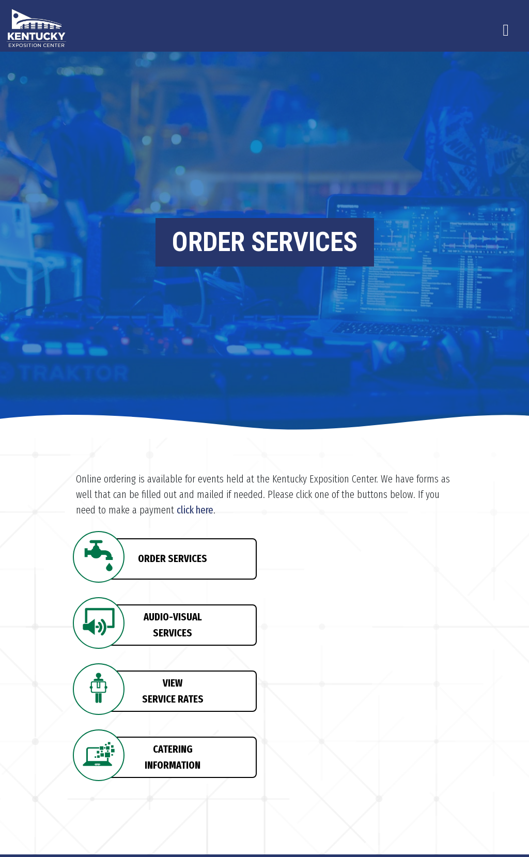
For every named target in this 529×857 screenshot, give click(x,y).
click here (195, 510)
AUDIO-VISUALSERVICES (173, 624)
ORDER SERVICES (172, 558)
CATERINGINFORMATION (172, 757)
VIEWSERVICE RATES (173, 691)
